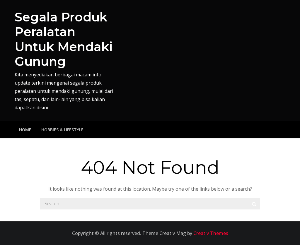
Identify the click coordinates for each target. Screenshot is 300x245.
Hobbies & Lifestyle (62, 129)
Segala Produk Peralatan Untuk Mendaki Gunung (64, 39)
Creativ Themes (210, 233)
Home (25, 129)
